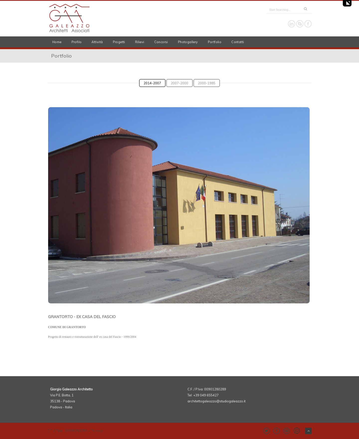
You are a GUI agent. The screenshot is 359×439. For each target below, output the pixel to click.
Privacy (97, 431)
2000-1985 (206, 83)
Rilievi (139, 42)
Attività (97, 42)
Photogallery (188, 42)
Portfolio (215, 42)
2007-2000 (179, 83)
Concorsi (161, 42)
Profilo (77, 42)
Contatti (237, 42)
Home (57, 42)
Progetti (119, 42)
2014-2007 (152, 83)
